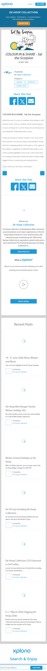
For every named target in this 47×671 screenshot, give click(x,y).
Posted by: (18, 72)
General (19, 82)
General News (21, 86)
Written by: (23, 221)
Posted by (16, 369)
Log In (30, 4)
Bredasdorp (21, 17)
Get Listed (40, 4)
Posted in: (18, 78)
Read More (23, 301)
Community (31, 82)
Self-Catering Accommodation (23, 19)
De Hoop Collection (23, 12)
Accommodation (34, 17)
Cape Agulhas (11, 17)
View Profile (23, 251)
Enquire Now (23, 23)
